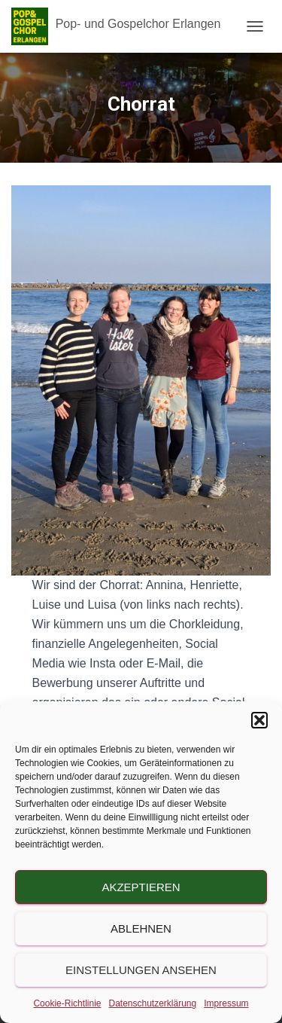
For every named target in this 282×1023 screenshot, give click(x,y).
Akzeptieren (141, 887)
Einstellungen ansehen (141, 969)
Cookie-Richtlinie (67, 1003)
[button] (259, 720)
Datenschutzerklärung (152, 1003)
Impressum (226, 1003)
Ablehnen (141, 928)
